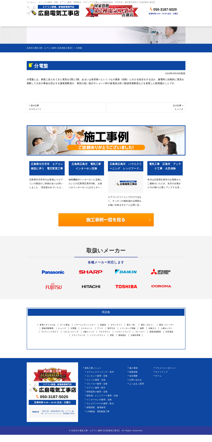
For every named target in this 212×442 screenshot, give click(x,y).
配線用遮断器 (48, 328)
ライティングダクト (50, 332)
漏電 (142, 328)
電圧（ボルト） (148, 325)
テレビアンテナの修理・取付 (100, 403)
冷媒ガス (152, 328)
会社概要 (133, 376)
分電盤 (73, 328)
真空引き (111, 328)
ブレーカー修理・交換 (97, 384)
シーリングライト (97, 335)
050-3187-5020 (163, 9)
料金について (90, 22)
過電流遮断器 (155, 332)
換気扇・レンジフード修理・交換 (102, 396)
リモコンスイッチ (71, 332)
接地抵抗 (122, 335)
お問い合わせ (171, 22)
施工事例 (133, 368)
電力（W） (131, 325)
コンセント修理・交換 (97, 376)
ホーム (37, 22)
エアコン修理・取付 (96, 388)
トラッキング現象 (127, 328)
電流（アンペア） (167, 325)
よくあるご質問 (136, 384)
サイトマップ (161, 372)
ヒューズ (62, 328)
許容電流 (169, 332)
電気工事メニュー (93, 368)
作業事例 (117, 22)
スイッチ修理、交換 (96, 380)
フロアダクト (104, 332)
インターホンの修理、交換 (99, 400)
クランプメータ (78, 335)
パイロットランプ (122, 332)
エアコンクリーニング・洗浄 (100, 372)
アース (100, 328)
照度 (112, 335)
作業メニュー (62, 22)
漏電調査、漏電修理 (96, 407)
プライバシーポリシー (165, 368)
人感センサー (166, 328)
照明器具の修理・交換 (97, 392)
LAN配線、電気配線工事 (98, 411)
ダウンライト (116, 325)
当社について (142, 22)
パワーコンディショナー (85, 325)
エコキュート (87, 328)
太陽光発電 (135, 335)
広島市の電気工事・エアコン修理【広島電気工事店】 (96, 430)
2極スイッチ (88, 332)
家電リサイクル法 (47, 325)
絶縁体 (103, 325)
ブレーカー (140, 332)
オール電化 (65, 325)
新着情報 (133, 372)
